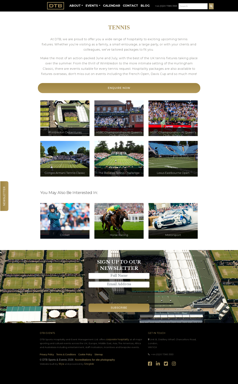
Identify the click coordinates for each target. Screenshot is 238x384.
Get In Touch (156, 333)
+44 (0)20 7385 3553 (166, 5)
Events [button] (92, 5)
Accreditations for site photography (95, 359)
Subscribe (119, 307)
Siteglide (89, 363)
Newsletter (4, 196)
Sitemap (98, 354)
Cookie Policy (85, 354)
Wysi (62, 363)
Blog (145, 5)
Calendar (111, 5)
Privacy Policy (47, 354)
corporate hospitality (117, 339)
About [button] (75, 5)
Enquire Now (119, 88)
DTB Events (47, 333)
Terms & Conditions (66, 354)
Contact (130, 5)
